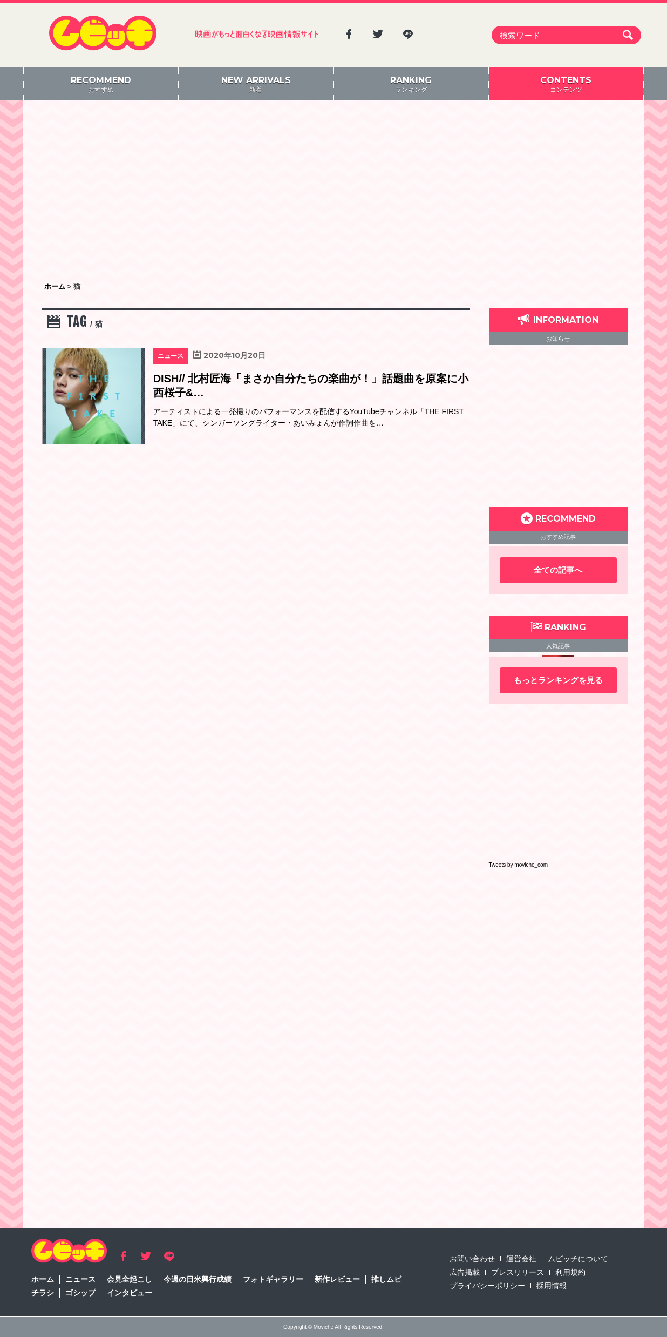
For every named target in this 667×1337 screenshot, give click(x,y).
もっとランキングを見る (558, 680)
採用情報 (551, 1285)
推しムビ (386, 1279)
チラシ (42, 1292)
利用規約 (570, 1272)
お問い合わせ (472, 1258)
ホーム (42, 1279)
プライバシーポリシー (487, 1285)
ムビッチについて (578, 1258)
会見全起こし (129, 1279)
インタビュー (129, 1292)
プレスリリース (517, 1272)
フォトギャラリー (273, 1279)
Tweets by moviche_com (518, 865)
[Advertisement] (333, 191)
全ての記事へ (558, 570)
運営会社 (521, 1258)
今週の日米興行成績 (198, 1279)
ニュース (80, 1279)
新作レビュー (337, 1279)
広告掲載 (465, 1272)
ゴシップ (80, 1292)
